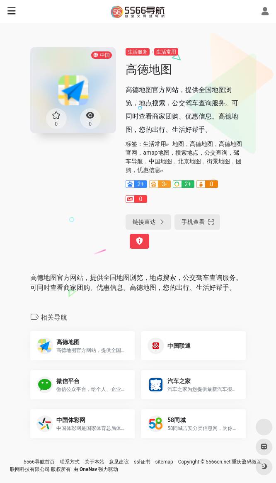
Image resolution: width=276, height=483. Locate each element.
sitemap (164, 462)
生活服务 (138, 52)
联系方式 (70, 462)
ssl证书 (142, 462)
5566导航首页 (39, 462)
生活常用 (166, 52)
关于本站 (94, 462)
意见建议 (119, 462)
